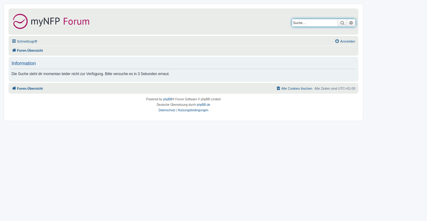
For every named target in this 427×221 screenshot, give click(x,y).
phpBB (167, 99)
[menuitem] (345, 41)
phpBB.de (203, 104)
